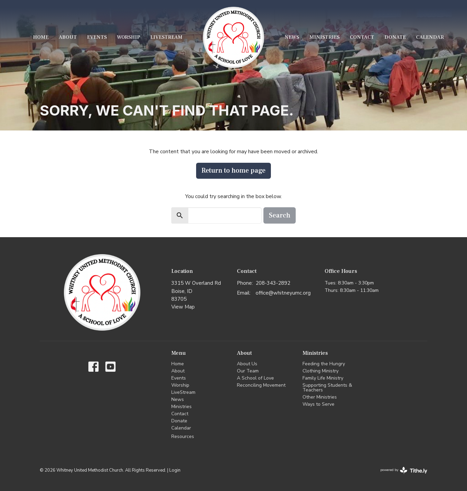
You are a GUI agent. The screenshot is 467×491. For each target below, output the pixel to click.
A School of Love (255, 378)
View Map (183, 306)
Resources (182, 436)
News (291, 37)
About (68, 37)
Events (97, 37)
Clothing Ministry (320, 371)
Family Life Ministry (322, 378)
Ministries (324, 37)
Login (174, 470)
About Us (247, 364)
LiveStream (166, 37)
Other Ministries (319, 397)
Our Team (248, 371)
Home (41, 37)
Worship (128, 37)
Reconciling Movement (261, 385)
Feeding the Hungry (323, 364)
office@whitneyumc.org (283, 293)
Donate (395, 37)
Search (279, 215)
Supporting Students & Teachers (327, 387)
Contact (362, 37)
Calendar (430, 37)
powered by (403, 470)
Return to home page (233, 170)
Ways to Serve (318, 404)
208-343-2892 (273, 283)
